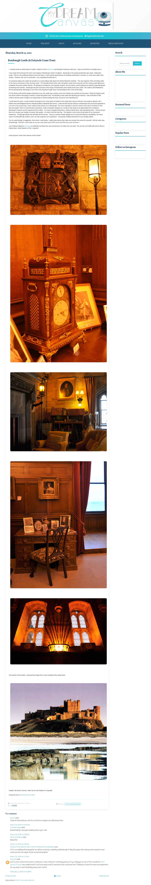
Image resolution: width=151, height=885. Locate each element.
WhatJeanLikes (16, 837)
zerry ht (13, 859)
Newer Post (10, 876)
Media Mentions (115, 43)
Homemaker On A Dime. (28, 795)
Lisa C (12, 818)
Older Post (104, 876)
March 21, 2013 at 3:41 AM (19, 844)
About (61, 43)
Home (29, 43)
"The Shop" (45, 43)
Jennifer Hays (15, 827)
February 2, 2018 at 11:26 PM (20, 872)
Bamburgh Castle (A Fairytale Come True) (31, 60)
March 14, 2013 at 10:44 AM (20, 825)
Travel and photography (72, 804)
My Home (77, 43)
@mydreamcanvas (94, 36)
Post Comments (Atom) (25, 880)
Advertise (95, 43)
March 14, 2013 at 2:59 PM (19, 834)
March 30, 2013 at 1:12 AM (19, 857)
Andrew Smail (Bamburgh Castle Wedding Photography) (32, 847)
